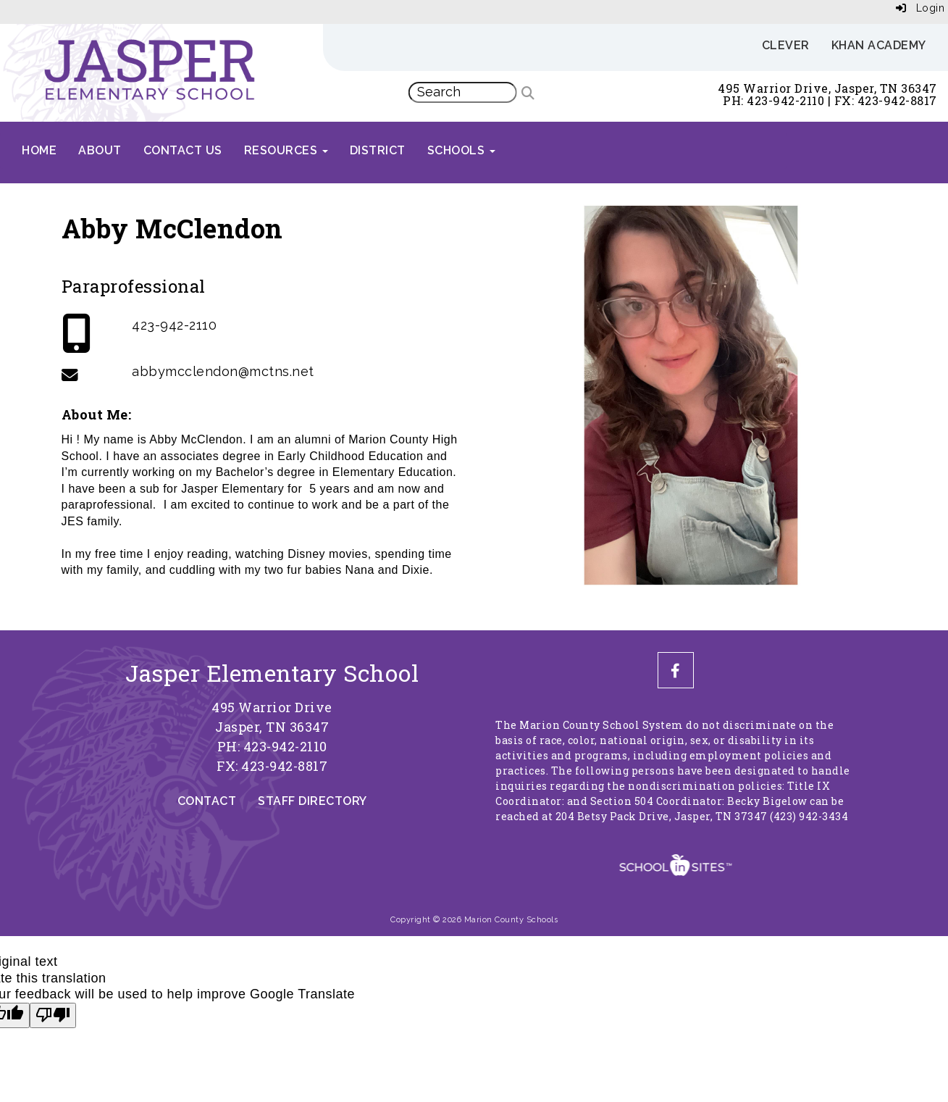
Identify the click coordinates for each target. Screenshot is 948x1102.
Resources (286, 150)
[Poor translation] (53, 1016)
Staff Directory (312, 801)
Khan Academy (878, 45)
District (378, 150)
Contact (207, 801)
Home (39, 150)
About (100, 150)
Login (920, 8)
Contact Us (182, 150)
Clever (786, 45)
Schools (461, 150)
